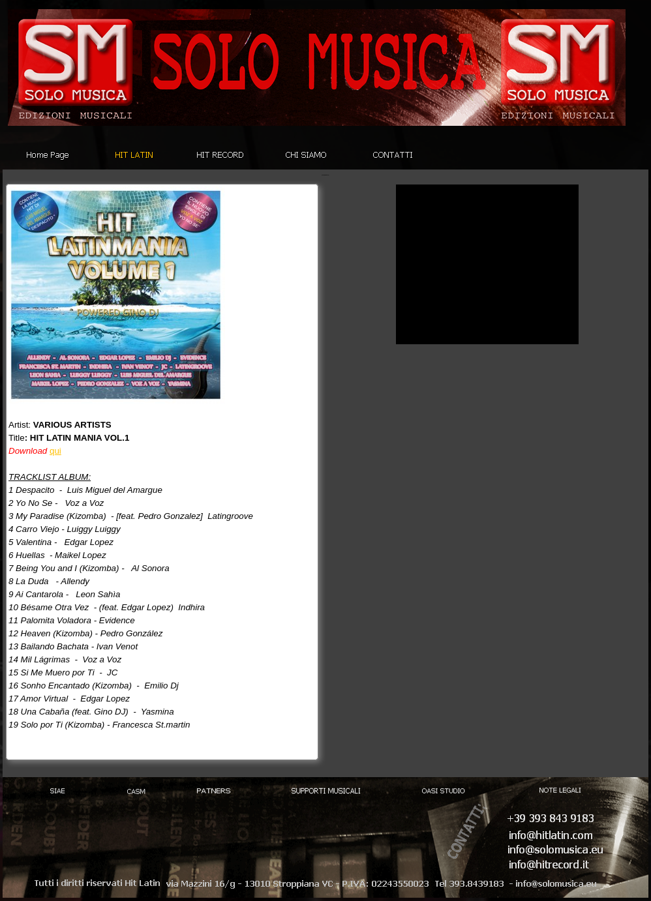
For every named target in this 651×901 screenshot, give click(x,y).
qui (55, 451)
